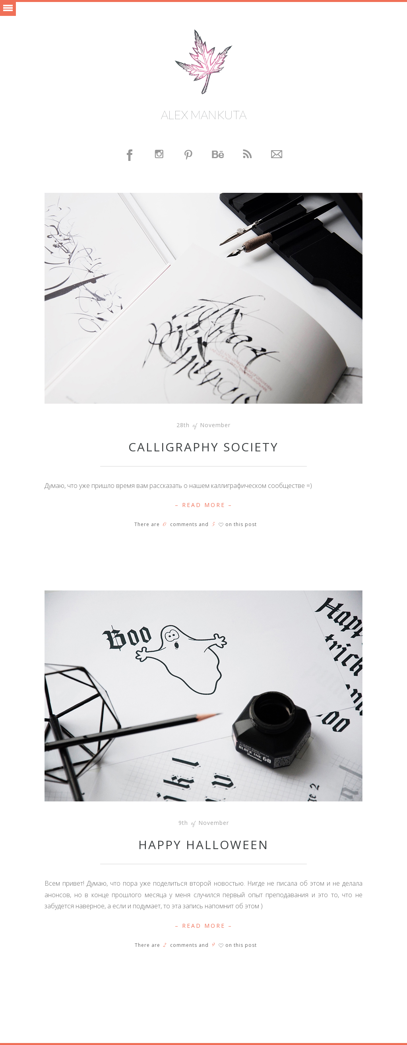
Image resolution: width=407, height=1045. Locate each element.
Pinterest (189, 155)
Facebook (130, 155)
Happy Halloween (203, 844)
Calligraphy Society (203, 447)
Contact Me (277, 155)
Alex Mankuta (203, 114)
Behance (218, 155)
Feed (248, 155)
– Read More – (204, 505)
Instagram (159, 155)
